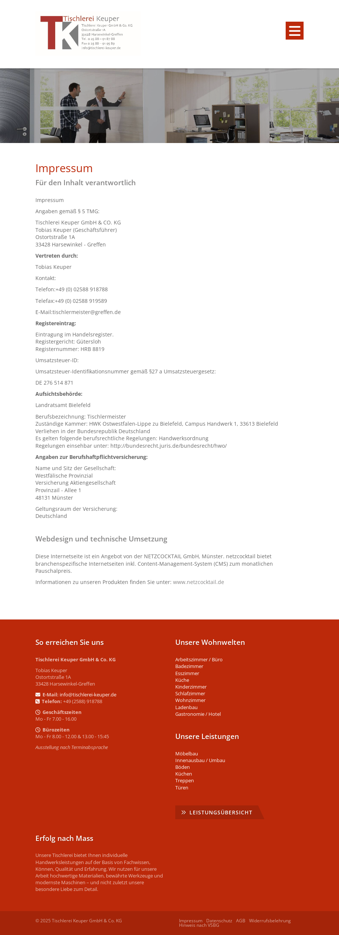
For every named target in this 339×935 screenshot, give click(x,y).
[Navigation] (295, 31)
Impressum (191, 921)
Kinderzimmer (191, 686)
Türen (181, 787)
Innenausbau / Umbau (200, 760)
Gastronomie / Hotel (198, 714)
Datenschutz (219, 921)
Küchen (183, 773)
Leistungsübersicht (220, 812)
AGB (240, 921)
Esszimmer (187, 673)
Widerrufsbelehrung (270, 921)
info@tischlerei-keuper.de (88, 694)
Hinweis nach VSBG (199, 925)
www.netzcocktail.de (198, 581)
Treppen (184, 780)
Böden (182, 767)
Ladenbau (186, 707)
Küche (182, 680)
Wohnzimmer (190, 700)
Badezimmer (189, 666)
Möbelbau (186, 753)
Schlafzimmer (190, 693)
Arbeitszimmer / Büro (199, 659)
